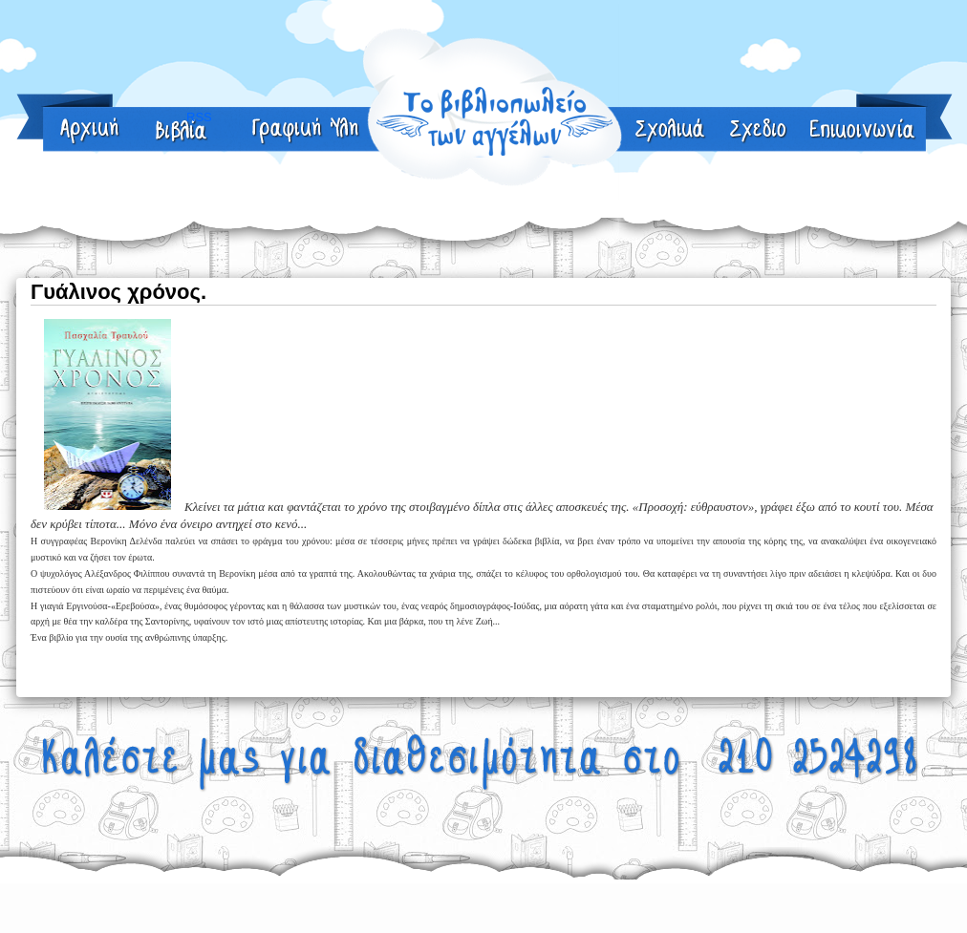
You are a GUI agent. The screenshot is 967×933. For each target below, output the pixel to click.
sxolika (671, 131)
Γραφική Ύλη (306, 131)
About (182, 131)
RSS (758, 131)
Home (89, 131)
